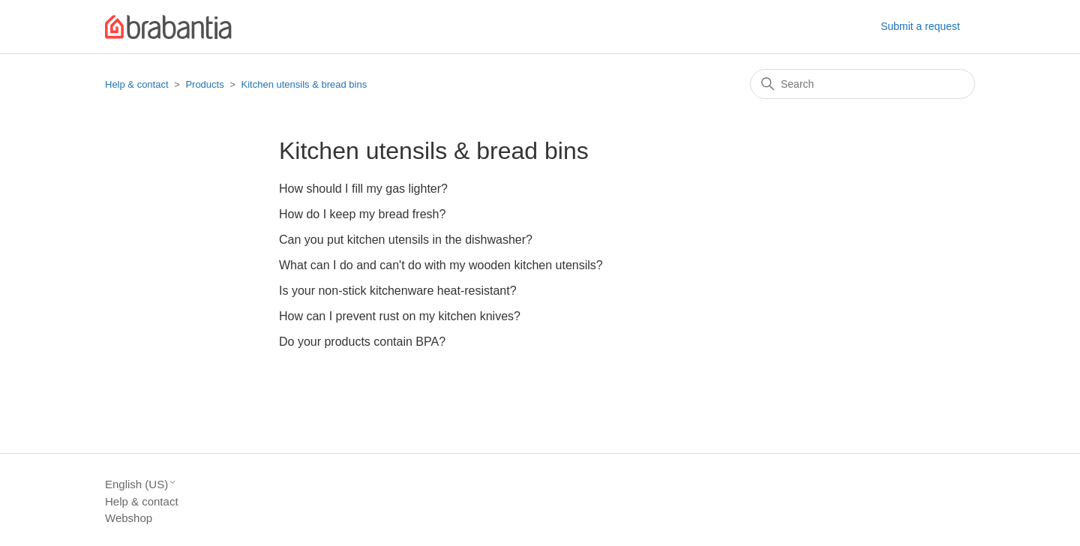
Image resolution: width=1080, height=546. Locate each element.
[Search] (862, 84)
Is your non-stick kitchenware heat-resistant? (398, 290)
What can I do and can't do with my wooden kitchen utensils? (441, 265)
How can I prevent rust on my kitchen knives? (399, 316)
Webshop (128, 518)
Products (204, 84)
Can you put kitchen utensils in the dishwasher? (405, 239)
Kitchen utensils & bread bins (305, 84)
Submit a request (920, 26)
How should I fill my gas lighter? (363, 188)
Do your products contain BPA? (362, 341)
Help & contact (137, 84)
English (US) (141, 484)
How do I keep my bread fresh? (362, 214)
